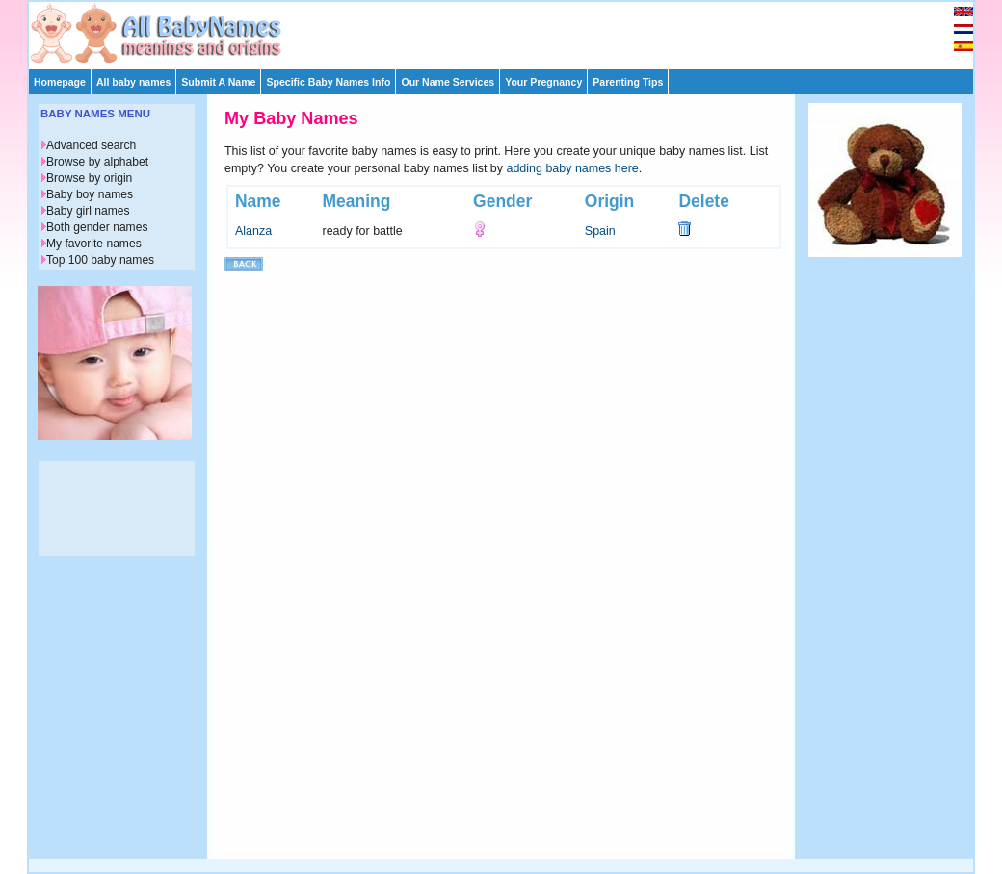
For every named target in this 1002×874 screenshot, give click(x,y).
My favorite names (94, 243)
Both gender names (96, 227)
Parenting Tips (628, 82)
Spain (600, 231)
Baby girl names (88, 211)
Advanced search (91, 145)
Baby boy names (89, 194)
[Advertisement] (509, 31)
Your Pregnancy (543, 82)
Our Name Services (447, 82)
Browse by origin (89, 178)
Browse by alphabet (97, 161)
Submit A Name (218, 82)
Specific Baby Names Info (328, 82)
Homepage (60, 82)
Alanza (253, 231)
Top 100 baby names (100, 260)
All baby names (133, 82)
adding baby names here (573, 168)
